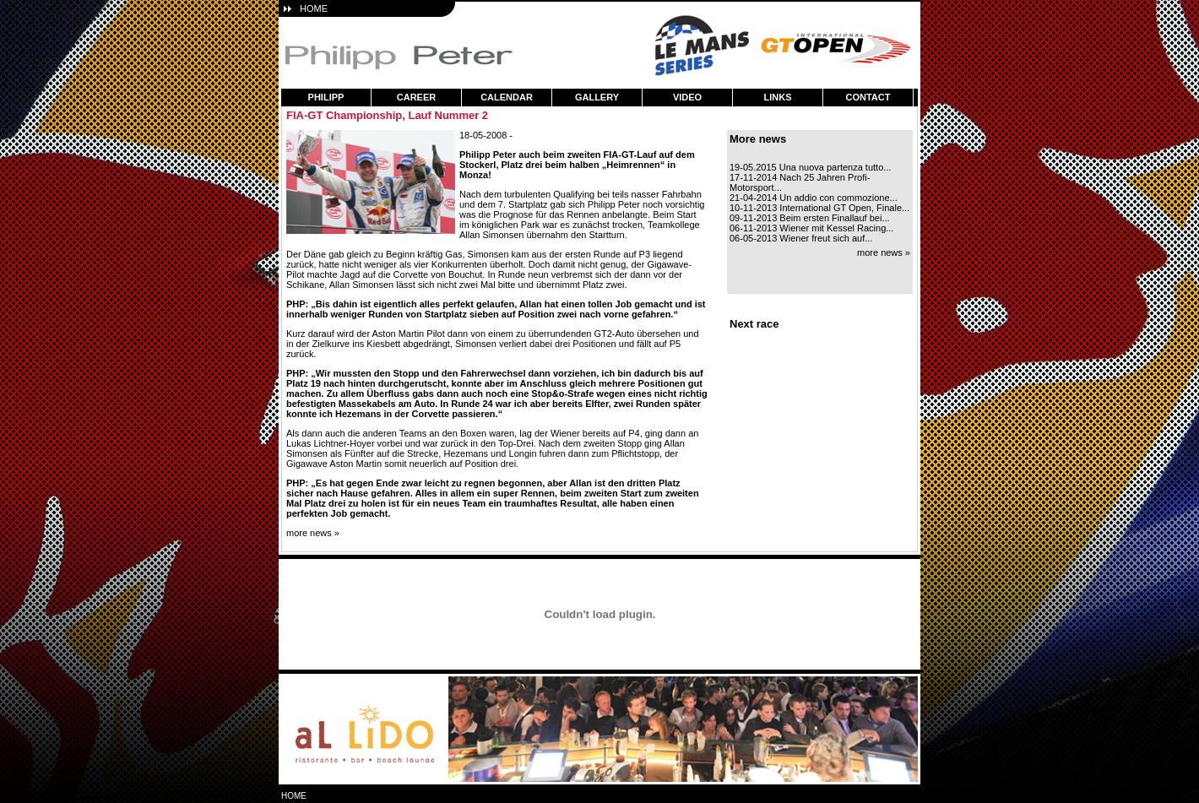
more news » (312, 533)
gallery (597, 97)
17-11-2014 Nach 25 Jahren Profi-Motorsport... (800, 182)
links (778, 97)
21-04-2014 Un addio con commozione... (814, 198)
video (687, 97)
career (416, 97)
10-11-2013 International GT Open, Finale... (819, 208)
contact (868, 97)
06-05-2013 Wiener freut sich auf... (801, 238)
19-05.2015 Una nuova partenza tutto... (810, 167)
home (294, 795)
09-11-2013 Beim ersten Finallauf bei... (810, 218)
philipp (326, 97)
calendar (506, 97)
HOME (314, 8)
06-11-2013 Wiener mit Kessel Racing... (811, 228)
